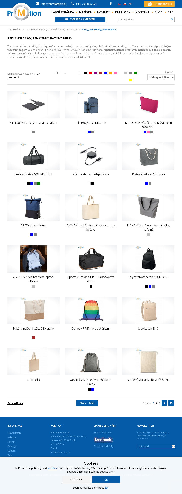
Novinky (103, 12)
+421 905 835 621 (83, 4)
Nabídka (85, 12)
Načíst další (87, 403)
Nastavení (76, 479)
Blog (159, 12)
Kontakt (142, 12)
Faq (171, 12)
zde (107, 487)
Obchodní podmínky (103, 446)
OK (106, 479)
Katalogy (122, 12)
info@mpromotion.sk (51, 4)
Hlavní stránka (62, 12)
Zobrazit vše (15, 403)
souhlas (52, 468)
